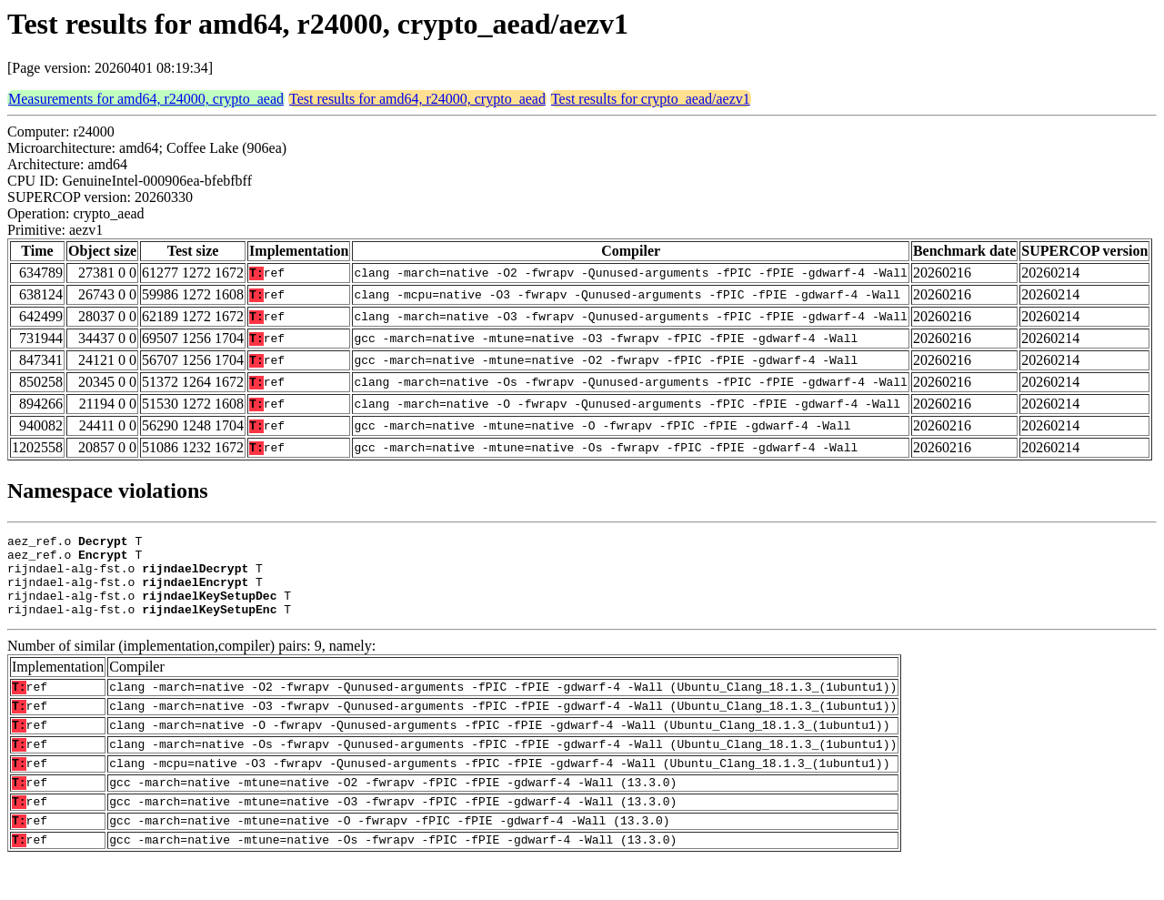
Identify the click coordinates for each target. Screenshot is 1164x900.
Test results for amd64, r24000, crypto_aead (417, 98)
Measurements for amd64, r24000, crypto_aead (146, 98)
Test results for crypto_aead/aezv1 (650, 98)
